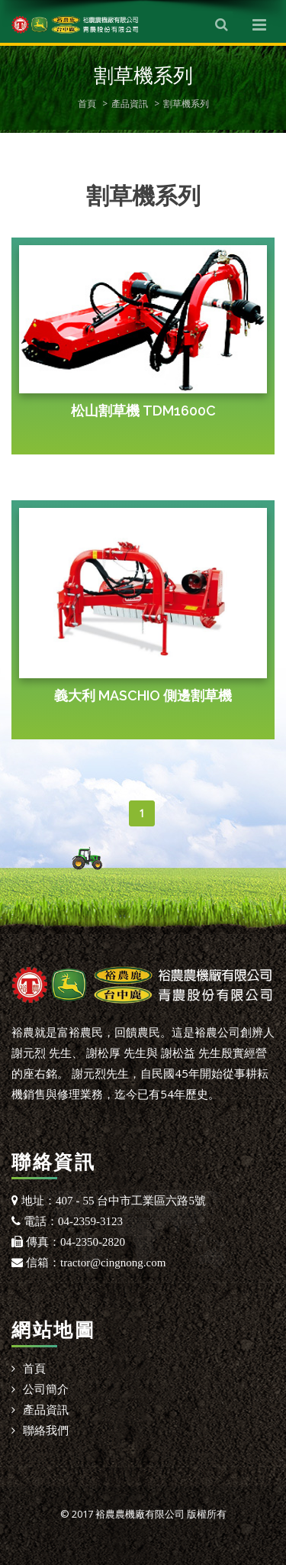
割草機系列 (186, 103)
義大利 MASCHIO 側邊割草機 (143, 695)
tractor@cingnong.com (112, 1262)
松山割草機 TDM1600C (143, 411)
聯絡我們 (46, 1429)
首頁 (87, 103)
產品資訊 (129, 103)
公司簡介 (46, 1388)
